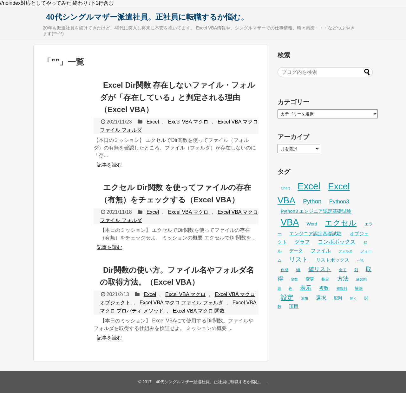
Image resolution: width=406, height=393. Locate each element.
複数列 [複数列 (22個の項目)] (342, 288)
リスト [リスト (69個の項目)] (298, 259)
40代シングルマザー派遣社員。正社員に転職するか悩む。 (147, 17)
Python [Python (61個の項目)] (312, 201)
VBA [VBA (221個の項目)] (290, 222)
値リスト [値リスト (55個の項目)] (319, 269)
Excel (153, 121)
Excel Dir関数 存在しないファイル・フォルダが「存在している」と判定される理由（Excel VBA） (177, 97)
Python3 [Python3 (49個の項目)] (339, 202)
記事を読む (109, 165)
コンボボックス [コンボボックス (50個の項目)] (337, 241)
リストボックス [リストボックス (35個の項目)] (332, 260)
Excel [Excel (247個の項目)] (309, 186)
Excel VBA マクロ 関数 (199, 311)
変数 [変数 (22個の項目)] (294, 279)
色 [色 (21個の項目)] (290, 288)
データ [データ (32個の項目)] (296, 250)
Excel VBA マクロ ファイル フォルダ (181, 302)
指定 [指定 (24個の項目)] (325, 279)
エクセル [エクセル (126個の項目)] (341, 223)
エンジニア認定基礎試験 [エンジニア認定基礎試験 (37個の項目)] (315, 233)
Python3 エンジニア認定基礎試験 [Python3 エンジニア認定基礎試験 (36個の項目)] (316, 211)
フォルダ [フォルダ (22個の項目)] (345, 251)
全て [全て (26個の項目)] (342, 270)
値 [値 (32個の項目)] (298, 269)
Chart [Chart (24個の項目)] (285, 188)
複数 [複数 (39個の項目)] (324, 288)
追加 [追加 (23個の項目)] (304, 298)
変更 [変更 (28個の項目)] (310, 279)
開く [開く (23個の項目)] (353, 298)
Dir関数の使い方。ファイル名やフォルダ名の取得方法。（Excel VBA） (177, 276)
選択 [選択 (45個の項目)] (321, 298)
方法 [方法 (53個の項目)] (343, 279)
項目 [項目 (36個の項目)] (293, 306)
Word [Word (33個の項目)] (312, 223)
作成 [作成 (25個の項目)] (284, 270)
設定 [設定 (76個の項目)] (287, 297)
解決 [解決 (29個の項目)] (359, 288)
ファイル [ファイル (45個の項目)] (321, 250)
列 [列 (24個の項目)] (356, 270)
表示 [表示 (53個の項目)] (305, 288)
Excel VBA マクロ (188, 121)
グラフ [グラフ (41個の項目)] (302, 241)
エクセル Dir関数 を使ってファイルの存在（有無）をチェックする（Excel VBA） (175, 193)
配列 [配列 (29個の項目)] (338, 298)
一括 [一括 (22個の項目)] (360, 260)
